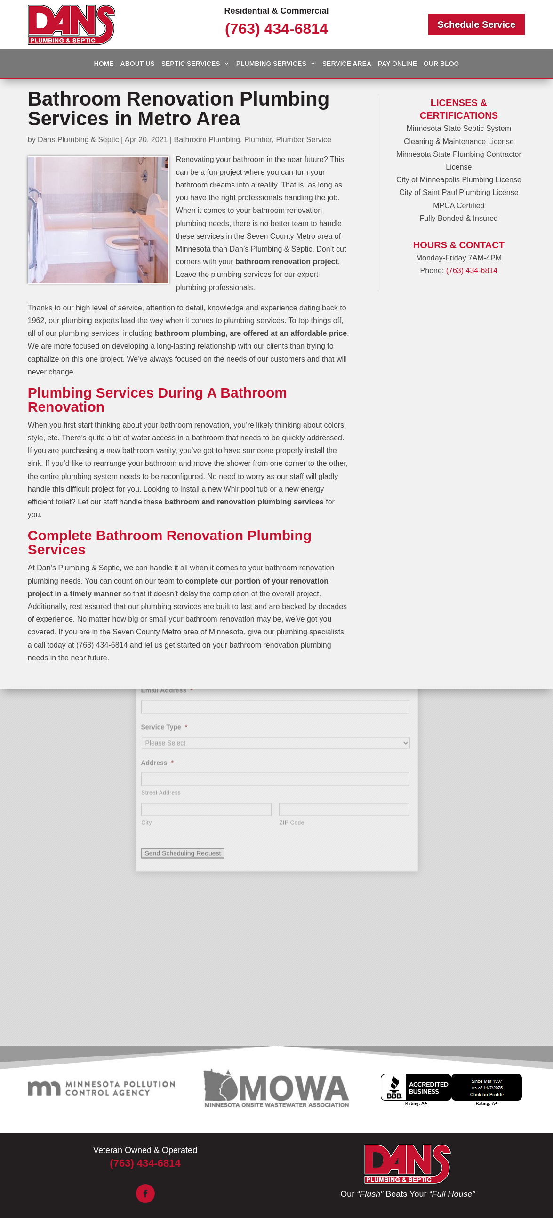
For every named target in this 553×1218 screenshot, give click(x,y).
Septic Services (190, 63)
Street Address (161, 694)
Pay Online (397, 63)
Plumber (258, 140)
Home (104, 63)
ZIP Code (292, 724)
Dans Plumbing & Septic (78, 140)
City (147, 724)
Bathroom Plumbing (207, 140)
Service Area (346, 63)
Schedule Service (477, 24)
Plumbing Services (271, 63)
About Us (137, 63)
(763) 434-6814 (276, 28)
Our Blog (441, 63)
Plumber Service (303, 140)
